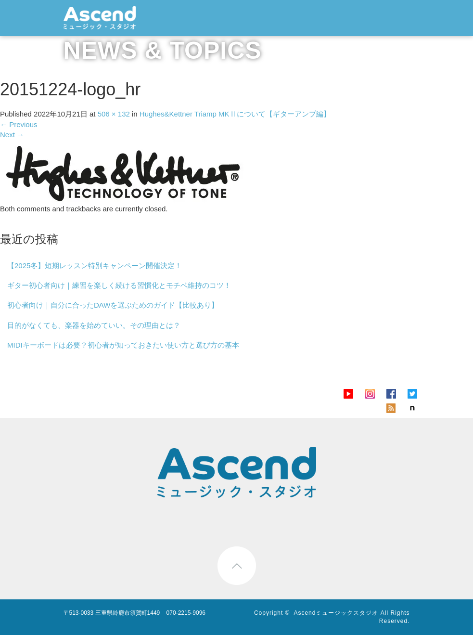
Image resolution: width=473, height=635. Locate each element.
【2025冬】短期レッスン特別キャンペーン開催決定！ (94, 265)
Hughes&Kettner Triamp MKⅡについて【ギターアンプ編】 (235, 114)
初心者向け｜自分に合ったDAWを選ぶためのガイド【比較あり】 (112, 305)
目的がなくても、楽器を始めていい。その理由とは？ (93, 325)
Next (12, 134)
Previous (19, 124)
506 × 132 (114, 114)
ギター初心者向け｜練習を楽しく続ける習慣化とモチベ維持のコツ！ (119, 285)
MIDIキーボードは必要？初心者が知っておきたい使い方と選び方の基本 (123, 345)
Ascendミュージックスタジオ (336, 612)
